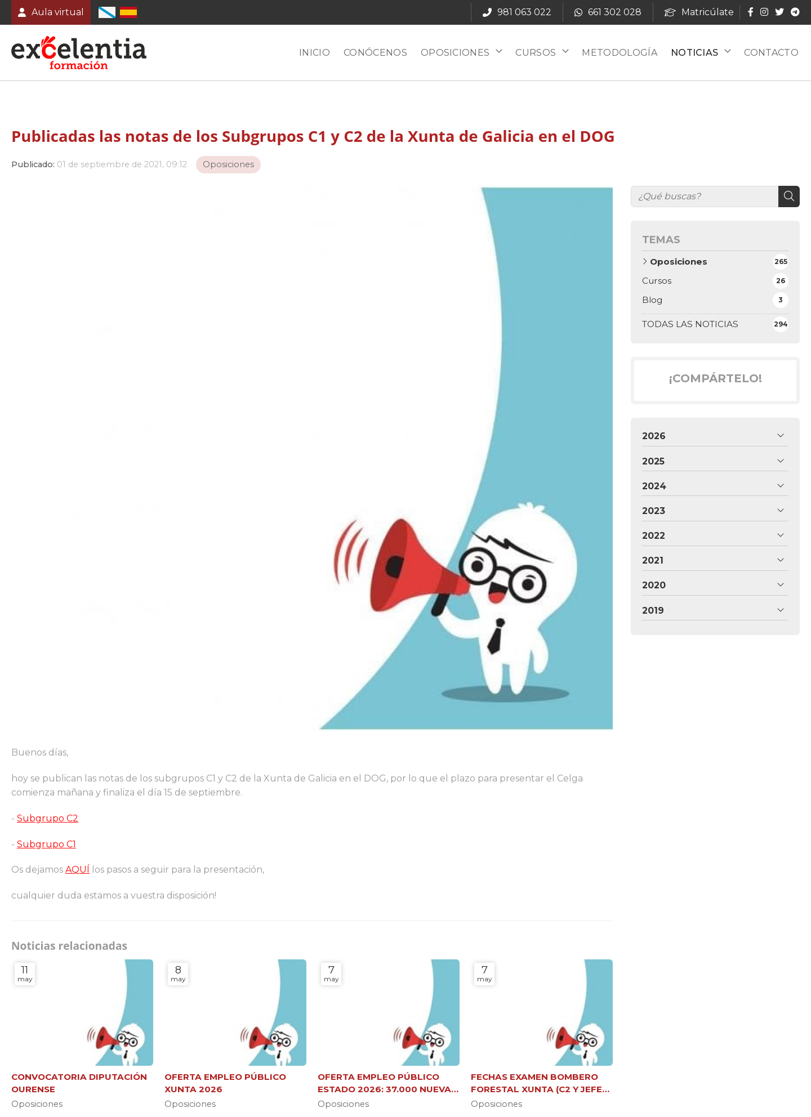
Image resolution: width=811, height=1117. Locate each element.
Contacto (771, 52)
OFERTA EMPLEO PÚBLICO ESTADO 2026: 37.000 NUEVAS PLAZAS (387, 1083)
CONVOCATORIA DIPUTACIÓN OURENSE (79, 1082)
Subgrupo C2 (47, 818)
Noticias (695, 52)
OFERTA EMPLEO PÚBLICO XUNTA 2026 (225, 1082)
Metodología (619, 52)
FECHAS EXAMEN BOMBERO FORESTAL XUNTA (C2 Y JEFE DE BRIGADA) (536, 1083)
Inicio (314, 52)
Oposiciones (455, 52)
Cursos (535, 52)
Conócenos (375, 52)
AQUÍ (77, 869)
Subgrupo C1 (46, 844)
